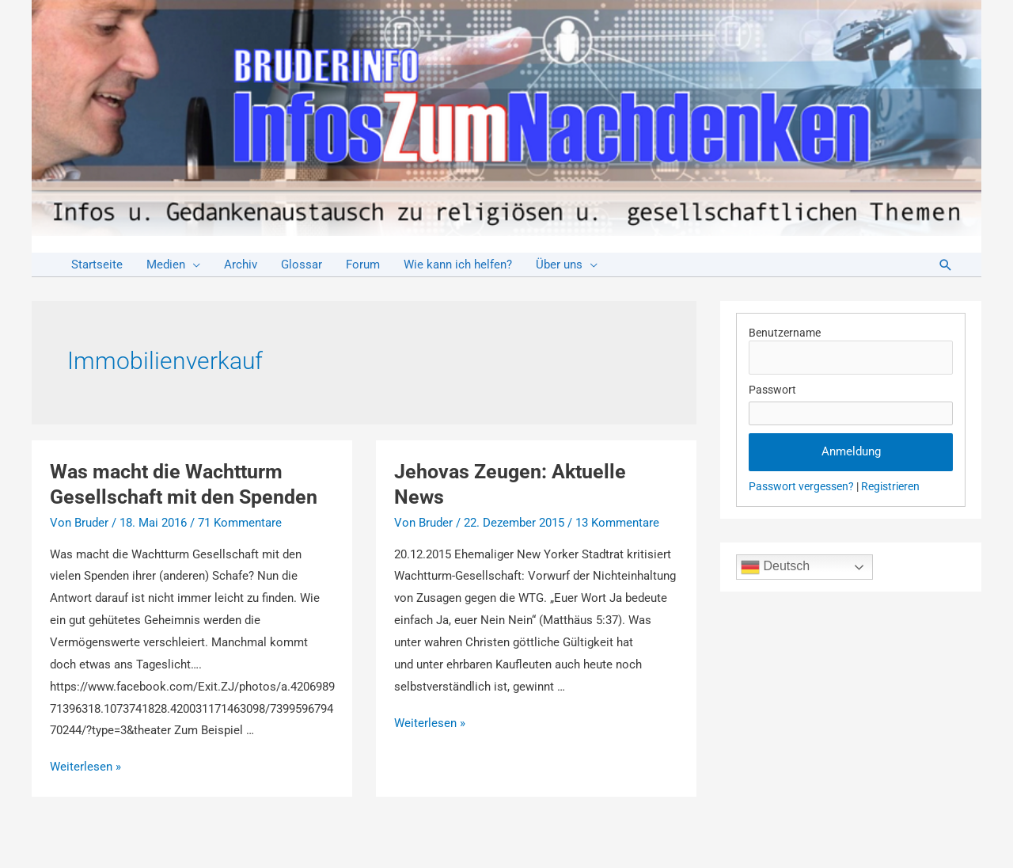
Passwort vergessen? (801, 486)
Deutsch (775, 567)
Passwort (772, 389)
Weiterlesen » (85, 767)
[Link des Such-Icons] (946, 264)
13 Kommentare (617, 523)
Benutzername (785, 332)
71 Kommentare (240, 523)
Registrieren (890, 486)
